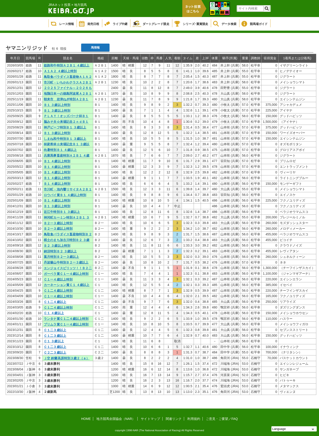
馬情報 (95, 47)
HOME (86, 419)
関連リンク (174, 419)
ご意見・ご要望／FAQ (222, 419)
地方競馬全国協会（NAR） (115, 419)
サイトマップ (150, 419)
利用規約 (193, 419)
